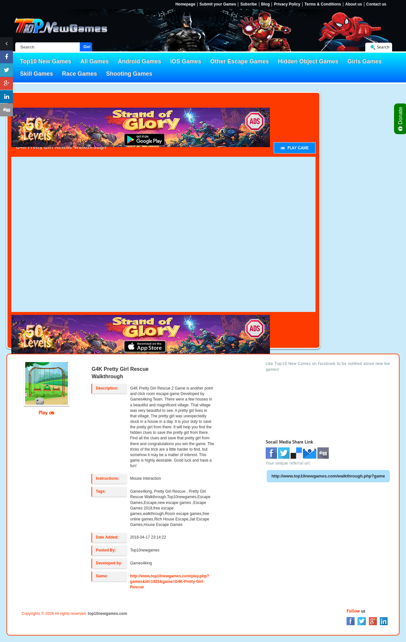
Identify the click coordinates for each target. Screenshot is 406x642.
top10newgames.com (107, 613)
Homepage (185, 4)
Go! (87, 46)
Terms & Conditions (322, 4)
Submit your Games (217, 4)
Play (46, 412)
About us (353, 4)
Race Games (79, 73)
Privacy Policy (287, 4)
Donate (401, 119)
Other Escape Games (239, 61)
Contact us (376, 4)
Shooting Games (129, 73)
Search (383, 47)
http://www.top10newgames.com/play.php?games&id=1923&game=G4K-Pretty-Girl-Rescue (169, 581)
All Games (94, 61)
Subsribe (248, 4)
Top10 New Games (45, 61)
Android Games (139, 61)
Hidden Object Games (308, 61)
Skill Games (36, 73)
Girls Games (364, 61)
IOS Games (185, 61)
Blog (265, 4)
